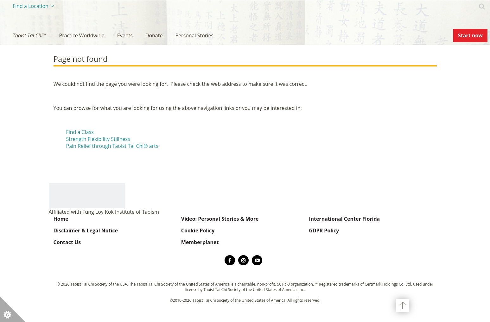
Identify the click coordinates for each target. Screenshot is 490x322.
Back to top (402, 305)
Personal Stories (194, 35)
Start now (470, 35)
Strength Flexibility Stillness (98, 139)
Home (61, 218)
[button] (12, 309)
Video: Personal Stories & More (220, 218)
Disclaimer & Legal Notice (86, 230)
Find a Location (30, 6)
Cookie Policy (197, 230)
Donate (154, 35)
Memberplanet (200, 242)
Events (125, 35)
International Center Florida (344, 218)
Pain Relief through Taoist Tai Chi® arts (112, 145)
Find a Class (80, 132)
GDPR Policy (324, 230)
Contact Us (67, 242)
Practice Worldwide (82, 35)
